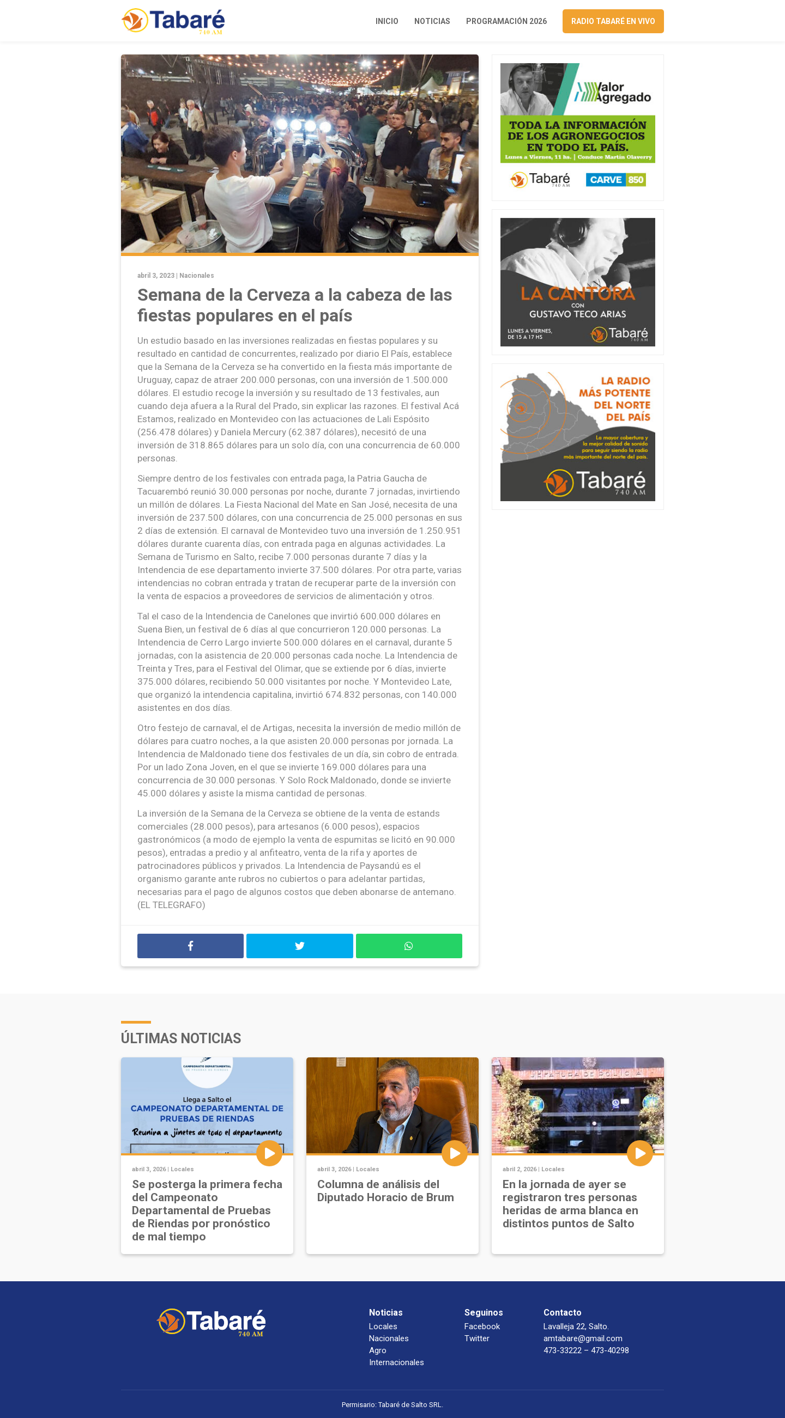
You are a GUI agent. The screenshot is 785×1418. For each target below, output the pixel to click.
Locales (182, 1169)
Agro (378, 1350)
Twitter (477, 1338)
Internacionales (396, 1362)
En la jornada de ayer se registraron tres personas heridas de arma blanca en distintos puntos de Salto (570, 1204)
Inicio (387, 21)
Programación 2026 (506, 21)
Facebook (482, 1326)
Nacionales (196, 275)
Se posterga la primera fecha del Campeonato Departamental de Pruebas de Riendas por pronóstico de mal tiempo (207, 1210)
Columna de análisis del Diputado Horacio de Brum (385, 1191)
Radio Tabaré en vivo (613, 21)
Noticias (432, 21)
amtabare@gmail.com (583, 1338)
